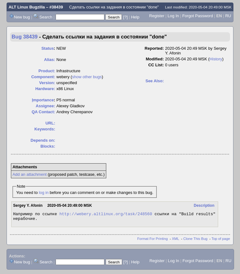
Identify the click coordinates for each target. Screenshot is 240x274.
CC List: (156, 65)
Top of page (221, 240)
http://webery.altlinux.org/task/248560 (105, 214)
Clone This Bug (195, 240)
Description (204, 205)
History (216, 59)
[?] (125, 17)
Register (156, 15)
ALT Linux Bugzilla (27, 7)
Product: (46, 70)
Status (47, 48)
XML (175, 240)
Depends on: (43, 140)
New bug (22, 17)
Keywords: (44, 129)
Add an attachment (29, 174)
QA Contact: (43, 111)
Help (135, 17)
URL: (50, 123)
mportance (43, 100)
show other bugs (87, 76)
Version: (47, 82)
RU (228, 15)
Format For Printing (152, 240)
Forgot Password (197, 15)
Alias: (49, 59)
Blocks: (48, 146)
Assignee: (45, 106)
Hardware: (45, 88)
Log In (173, 15)
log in (43, 192)
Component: (43, 76)
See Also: (154, 81)
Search (45, 17)
